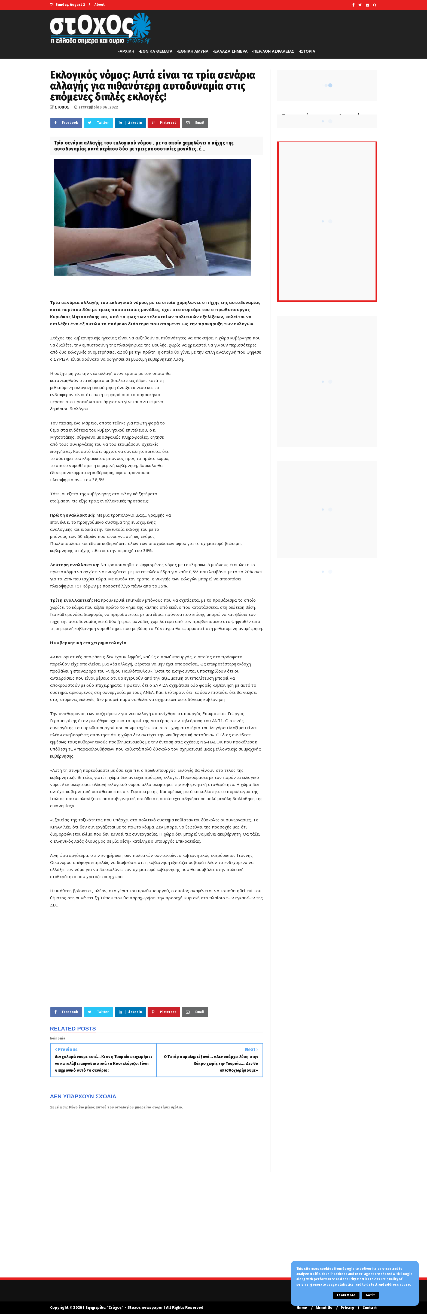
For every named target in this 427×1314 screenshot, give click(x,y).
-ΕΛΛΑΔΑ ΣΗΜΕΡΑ (230, 51)
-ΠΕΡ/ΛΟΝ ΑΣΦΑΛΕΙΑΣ (273, 51)
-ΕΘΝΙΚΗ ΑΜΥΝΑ (193, 51)
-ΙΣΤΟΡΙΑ (307, 51)
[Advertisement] (217, 453)
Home (302, 1308)
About (99, 4)
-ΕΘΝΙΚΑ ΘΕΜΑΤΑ (155, 51)
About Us (324, 1308)
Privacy (347, 1308)
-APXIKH (126, 51)
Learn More (346, 1295)
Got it (370, 1295)
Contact (369, 1308)
